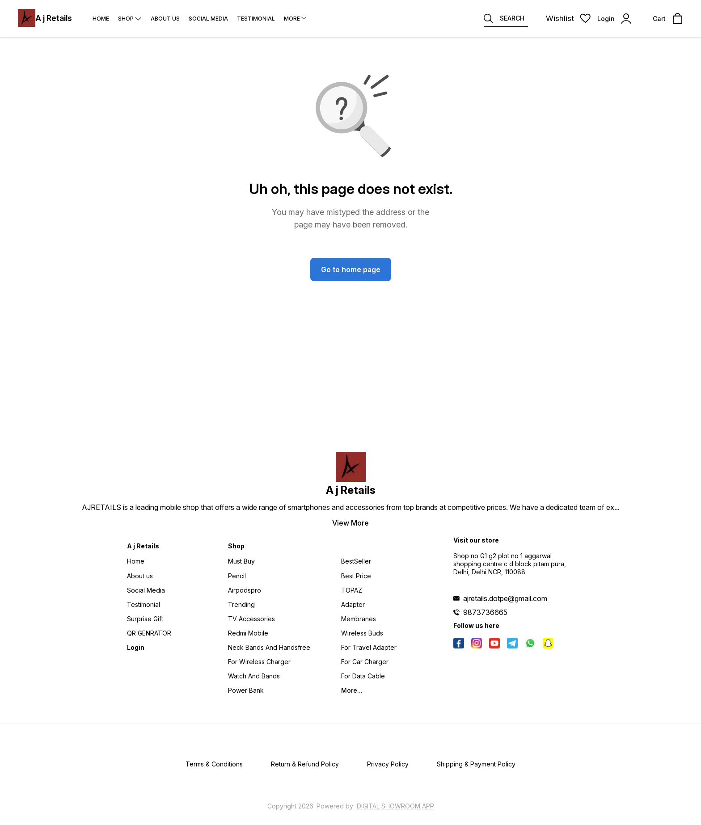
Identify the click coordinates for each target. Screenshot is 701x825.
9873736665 (485, 612)
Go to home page (350, 269)
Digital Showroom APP (395, 806)
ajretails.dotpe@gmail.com (505, 598)
